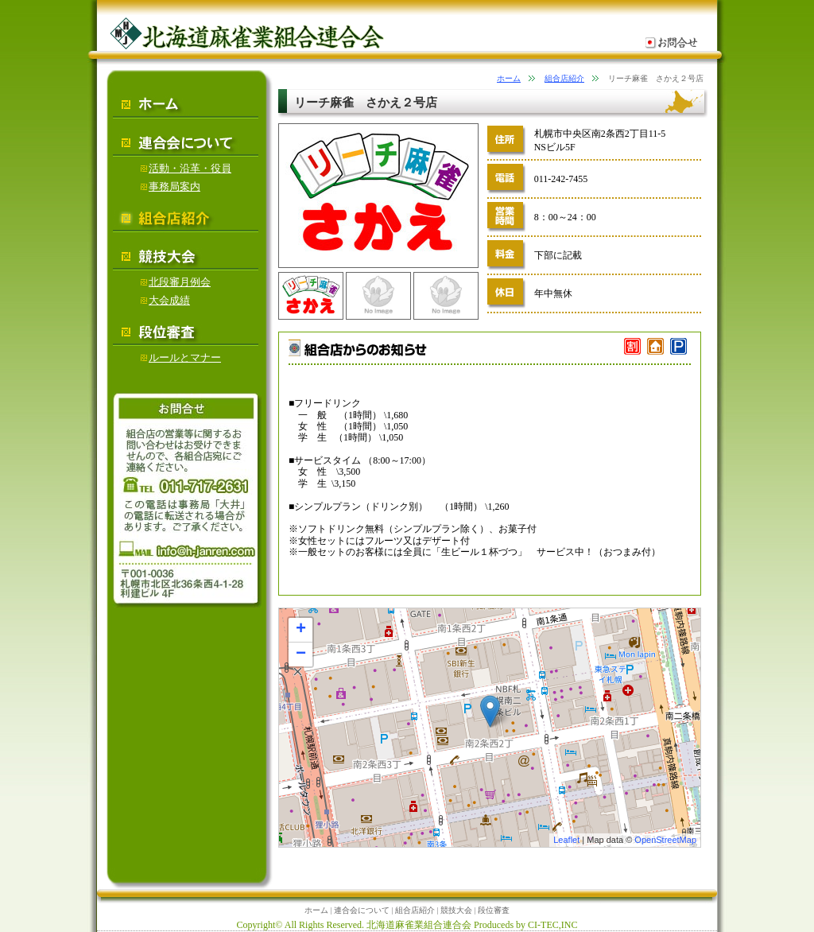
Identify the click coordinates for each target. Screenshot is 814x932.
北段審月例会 (176, 282)
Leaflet (566, 840)
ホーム (509, 78)
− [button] (301, 654)
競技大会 (456, 910)
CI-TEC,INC (552, 924)
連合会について (362, 910)
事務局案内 (170, 186)
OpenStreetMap (665, 840)
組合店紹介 (564, 78)
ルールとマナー (181, 357)
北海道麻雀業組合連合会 (418, 924)
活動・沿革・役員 (186, 168)
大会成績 (165, 300)
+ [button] (301, 630)
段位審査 (494, 910)
